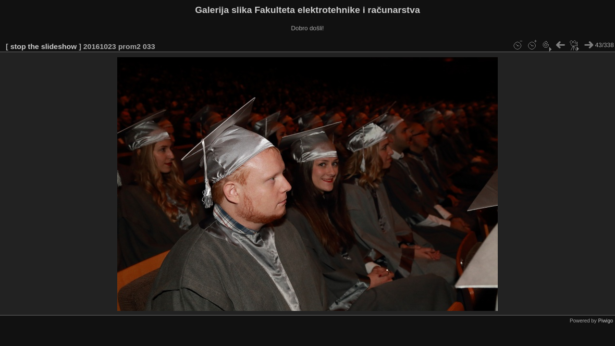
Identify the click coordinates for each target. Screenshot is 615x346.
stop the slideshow (43, 46)
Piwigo (605, 320)
